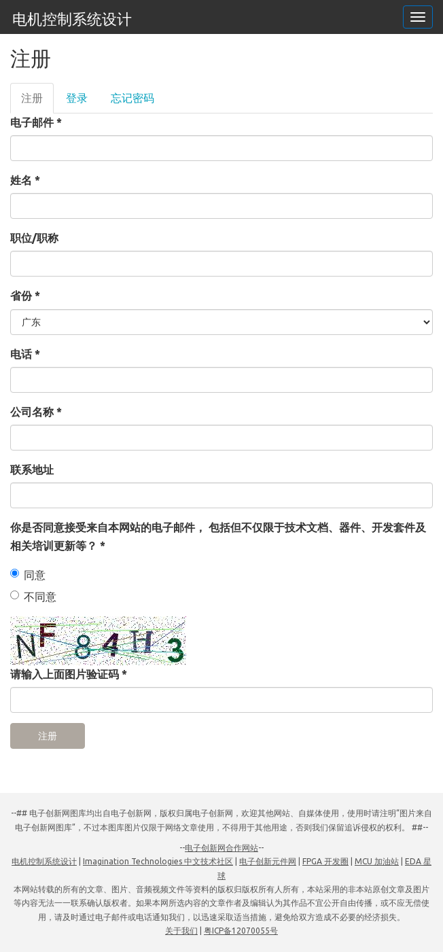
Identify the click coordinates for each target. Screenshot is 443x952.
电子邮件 (36, 122)
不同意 (33, 596)
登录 (77, 98)
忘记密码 (132, 98)
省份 (25, 295)
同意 (28, 575)
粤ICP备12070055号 (241, 930)
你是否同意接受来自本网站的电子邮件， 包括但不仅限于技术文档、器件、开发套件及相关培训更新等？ (218, 536)
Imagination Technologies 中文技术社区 (158, 861)
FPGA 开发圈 (325, 861)
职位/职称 (34, 238)
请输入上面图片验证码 (68, 674)
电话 (25, 354)
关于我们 (181, 930)
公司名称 (36, 412)
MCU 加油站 (377, 861)
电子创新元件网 (267, 861)
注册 (37, 101)
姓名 (25, 180)
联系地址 (32, 469)
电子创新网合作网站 (221, 847)
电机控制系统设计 (72, 18)
